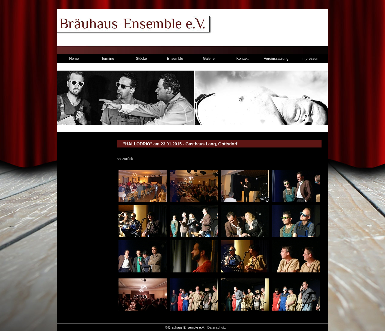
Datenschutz (216, 327)
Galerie (209, 58)
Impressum (310, 58)
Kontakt (242, 58)
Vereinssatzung (276, 58)
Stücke (141, 58)
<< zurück (125, 159)
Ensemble (175, 58)
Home (74, 58)
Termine (107, 58)
